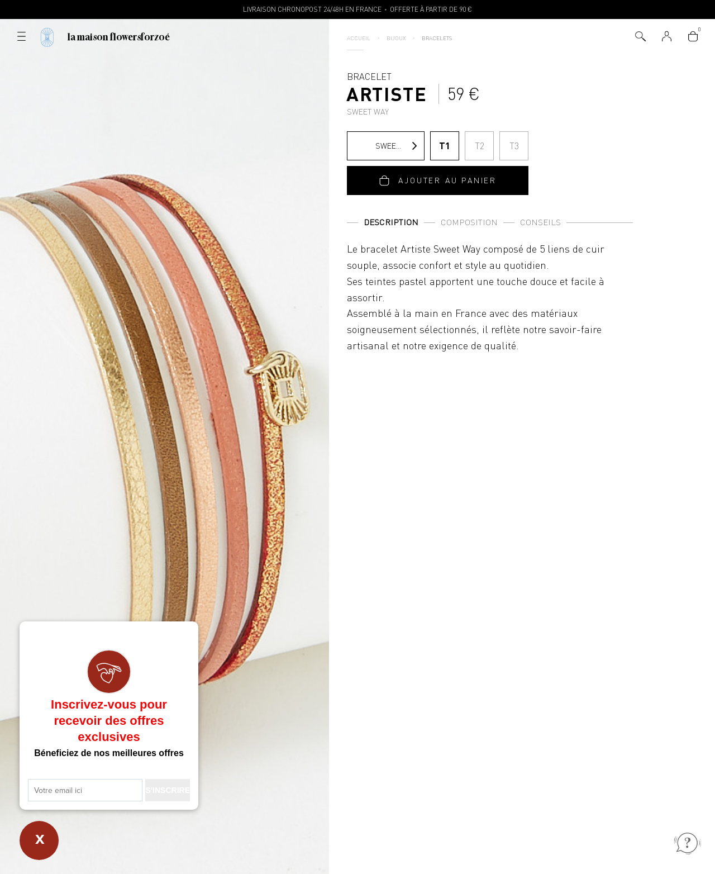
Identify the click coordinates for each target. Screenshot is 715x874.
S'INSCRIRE (167, 790)
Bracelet (387, 93)
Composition (469, 222)
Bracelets (437, 38)
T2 (479, 145)
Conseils (540, 222)
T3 (514, 145)
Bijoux (396, 38)
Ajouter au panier (447, 180)
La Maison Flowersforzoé (119, 36)
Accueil (358, 38)
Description (391, 222)
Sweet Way (385, 145)
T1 (444, 145)
